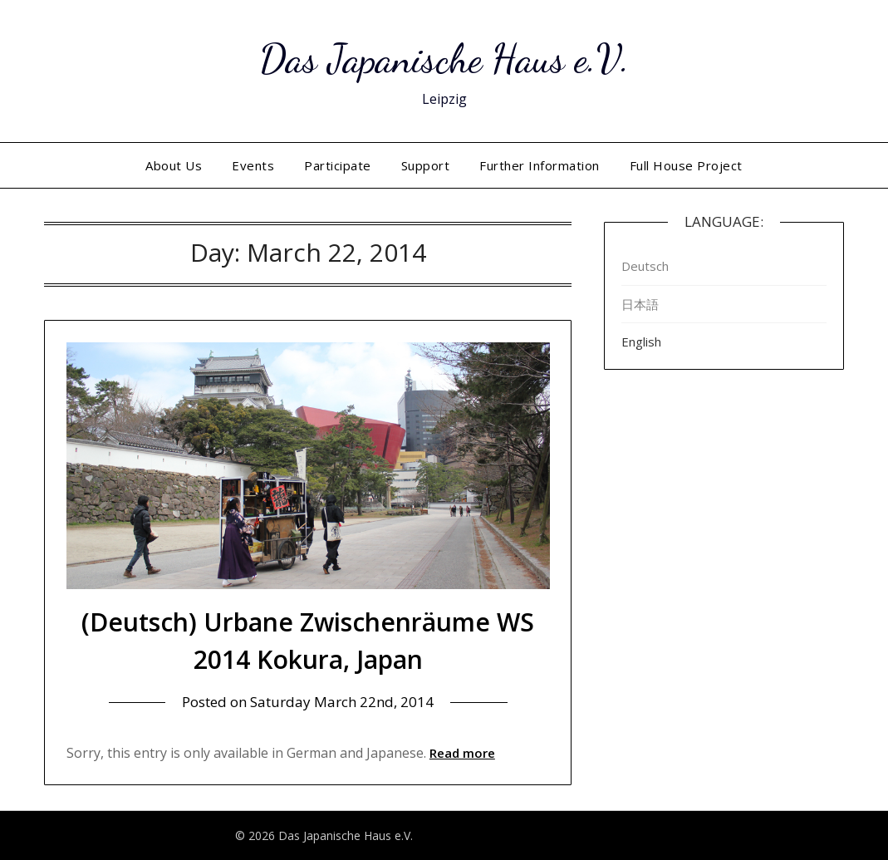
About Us (173, 165)
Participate (337, 165)
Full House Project (686, 165)
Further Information (539, 165)
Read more (462, 753)
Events (253, 165)
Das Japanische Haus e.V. (444, 58)
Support (425, 165)
